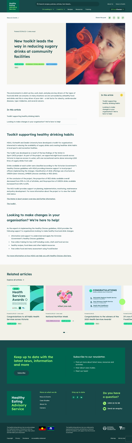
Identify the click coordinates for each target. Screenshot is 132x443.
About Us (110, 4)
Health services (19, 64)
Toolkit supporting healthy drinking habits (111, 102)
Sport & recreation (52, 64)
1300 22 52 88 (114, 403)
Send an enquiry (115, 408)
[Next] (122, 302)
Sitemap (113, 438)
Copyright (10, 438)
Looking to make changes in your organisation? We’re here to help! (110, 110)
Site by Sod (121, 438)
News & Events (120, 4)
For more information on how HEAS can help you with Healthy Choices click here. (39, 256)
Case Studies (44, 400)
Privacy (17, 438)
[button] (48, 9)
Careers (43, 408)
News (16, 67)
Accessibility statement (39, 438)
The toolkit (11, 204)
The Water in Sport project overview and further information (31, 199)
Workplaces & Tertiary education (35, 64)
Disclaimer (26, 438)
